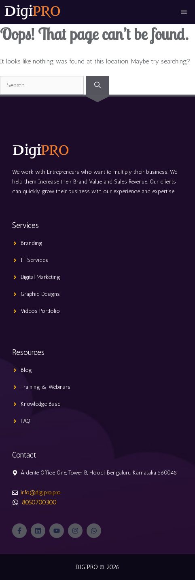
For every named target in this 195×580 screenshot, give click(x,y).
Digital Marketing (40, 277)
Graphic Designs (40, 294)
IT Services (34, 260)
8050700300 (39, 502)
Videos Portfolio (40, 311)
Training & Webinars (45, 387)
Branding (31, 243)
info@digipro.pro (41, 492)
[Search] (97, 85)
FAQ (25, 421)
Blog (26, 370)
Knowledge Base (40, 404)
